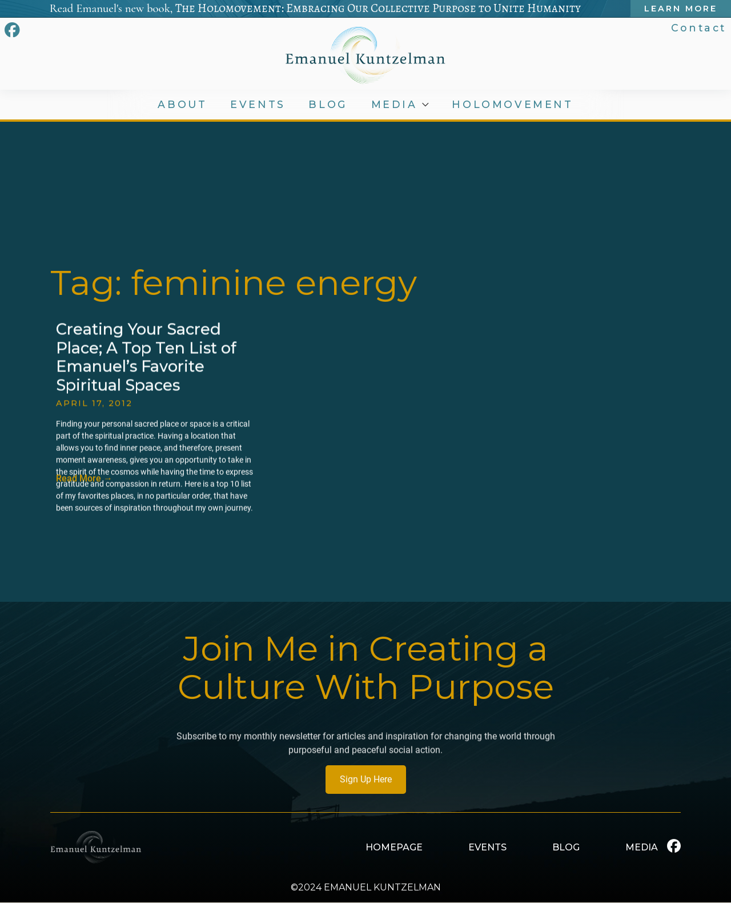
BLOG (327, 104)
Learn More (680, 8)
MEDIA (394, 104)
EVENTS (258, 104)
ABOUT (182, 104)
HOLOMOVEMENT (512, 104)
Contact (698, 27)
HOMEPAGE (394, 847)
